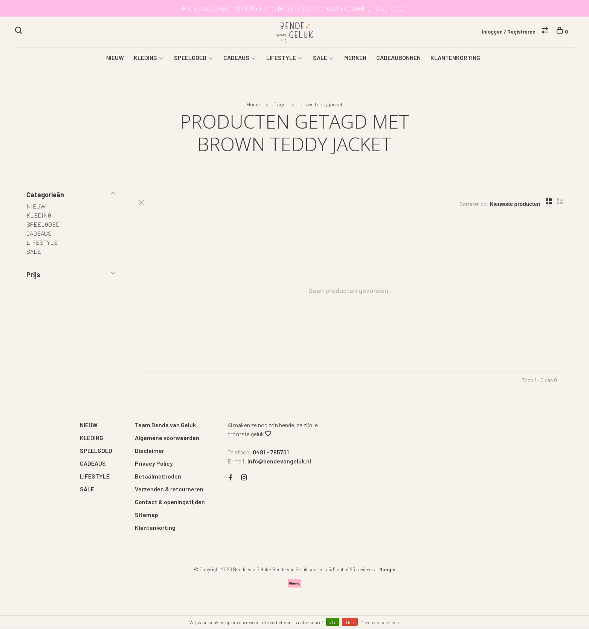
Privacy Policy (154, 464)
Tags (279, 105)
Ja (332, 622)
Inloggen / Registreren (509, 31)
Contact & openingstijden (170, 502)
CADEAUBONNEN (398, 58)
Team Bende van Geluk (165, 426)
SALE (320, 58)
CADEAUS (236, 58)
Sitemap (146, 515)
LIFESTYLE (281, 58)
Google (387, 571)
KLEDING (145, 58)
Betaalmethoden (158, 477)
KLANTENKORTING (455, 58)
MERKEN (355, 58)
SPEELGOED (190, 58)
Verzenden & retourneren (169, 490)
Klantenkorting (155, 528)
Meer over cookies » (380, 622)
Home (253, 105)
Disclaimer (149, 451)
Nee (350, 622)
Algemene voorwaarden (167, 438)
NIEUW (115, 58)
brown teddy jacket (321, 105)
